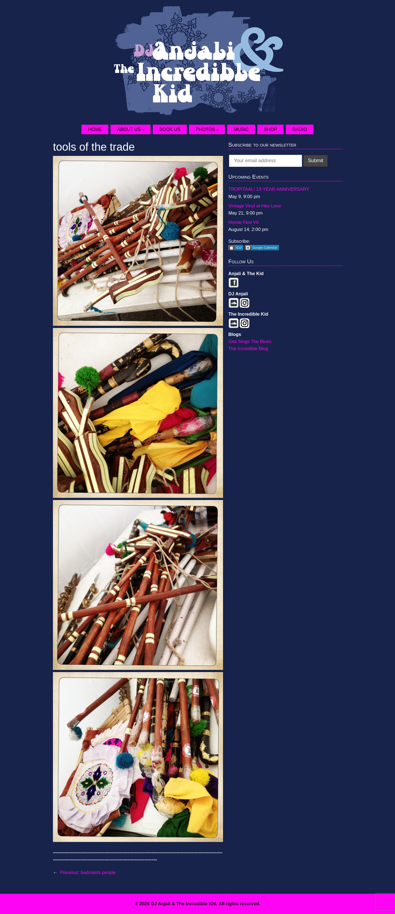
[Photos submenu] (220, 129)
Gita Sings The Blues (249, 341)
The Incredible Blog (248, 348)
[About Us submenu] (146, 129)
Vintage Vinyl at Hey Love (254, 205)
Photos (205, 129)
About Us (128, 129)
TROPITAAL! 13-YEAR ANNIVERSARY (268, 189)
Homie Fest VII (243, 222)
